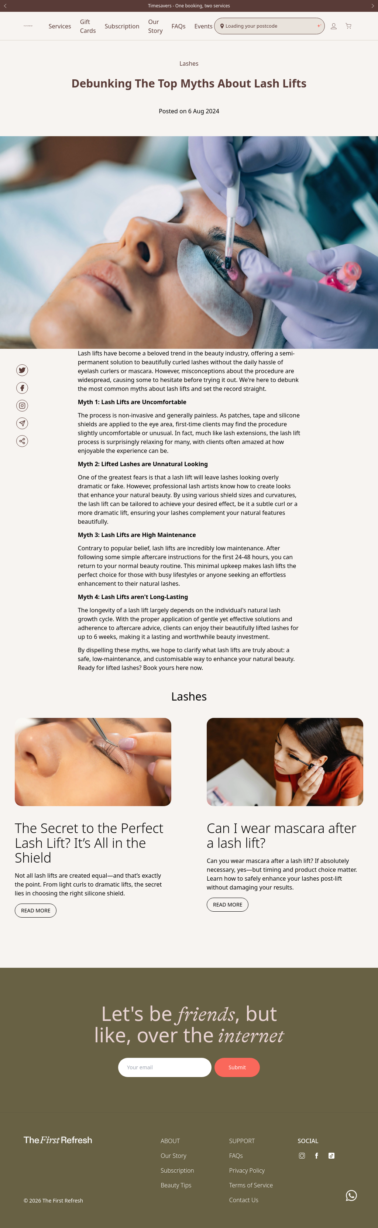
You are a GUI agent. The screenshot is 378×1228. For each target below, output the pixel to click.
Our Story (155, 26)
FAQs (179, 26)
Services (60, 26)
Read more (35, 910)
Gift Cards (88, 26)
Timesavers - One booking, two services (189, 6)
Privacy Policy (247, 1170)
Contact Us (243, 1200)
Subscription (122, 26)
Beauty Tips (176, 1185)
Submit (237, 1067)
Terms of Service (251, 1185)
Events (204, 26)
